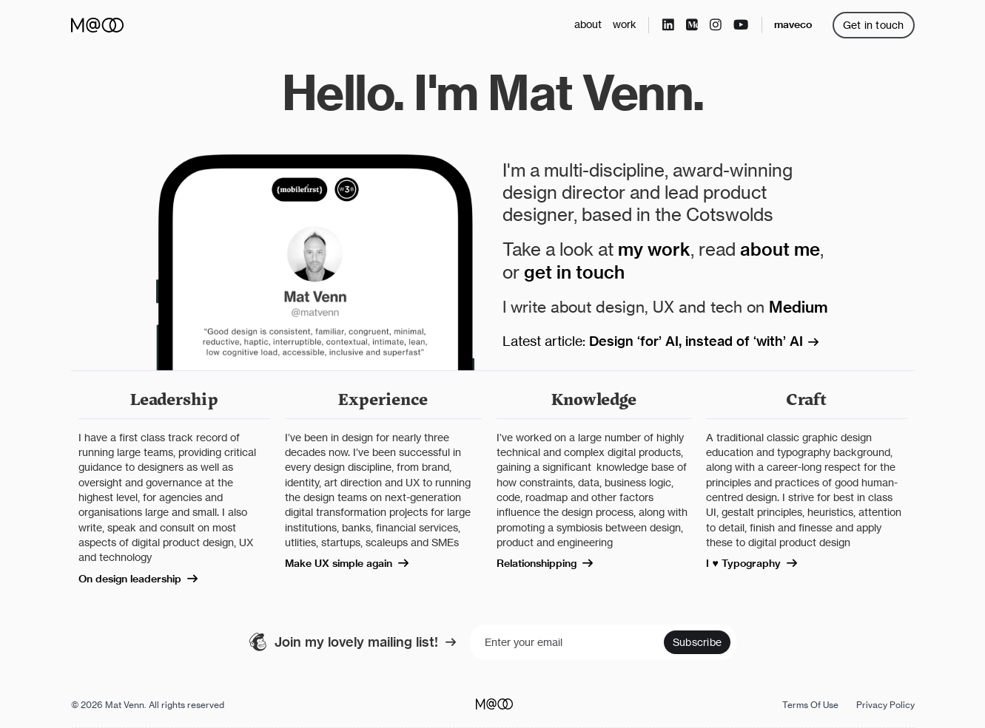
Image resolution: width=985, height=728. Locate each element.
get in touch (574, 272)
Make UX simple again (354, 563)
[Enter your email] (603, 642)
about (588, 24)
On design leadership (145, 578)
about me (780, 249)
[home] (97, 25)
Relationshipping (552, 563)
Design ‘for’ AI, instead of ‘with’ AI (711, 341)
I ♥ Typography (758, 563)
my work (654, 249)
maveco (793, 24)
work (624, 24)
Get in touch (873, 24)
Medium (798, 306)
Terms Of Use (810, 704)
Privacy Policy (885, 704)
